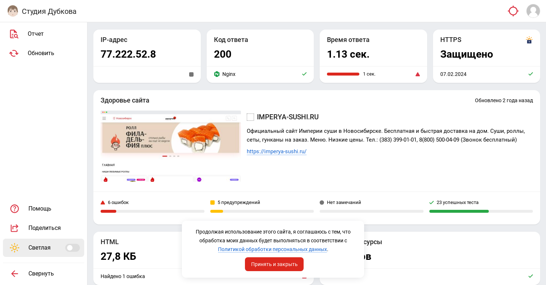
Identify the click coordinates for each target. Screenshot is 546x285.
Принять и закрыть (274, 264)
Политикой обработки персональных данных (272, 249)
